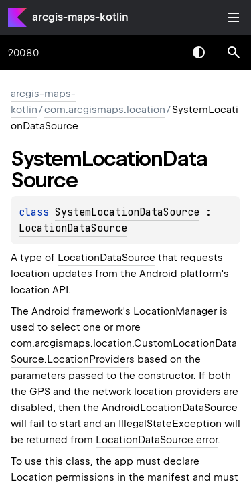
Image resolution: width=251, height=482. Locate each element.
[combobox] (164, 52)
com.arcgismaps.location (104, 110)
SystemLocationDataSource (127, 212)
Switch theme (198, 52)
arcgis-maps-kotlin (80, 17)
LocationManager (175, 311)
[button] (233, 52)
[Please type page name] (233, 52)
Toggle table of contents (233, 17)
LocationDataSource (73, 228)
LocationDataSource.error (157, 440)
